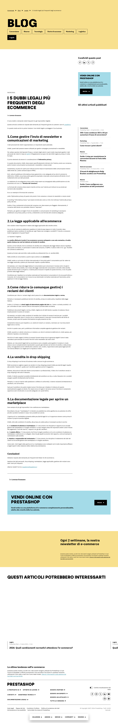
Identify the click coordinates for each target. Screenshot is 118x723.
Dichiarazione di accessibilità (16, 710)
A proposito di (14, 690)
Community (70, 717)
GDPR (28, 154)
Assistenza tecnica (27, 695)
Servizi (58, 717)
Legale (11, 37)
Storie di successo (54, 31)
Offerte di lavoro (31, 690)
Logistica (82, 31)
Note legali (10, 708)
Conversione (14, 31)
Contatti (11, 695)
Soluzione (37, 717)
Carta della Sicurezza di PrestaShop (38, 710)
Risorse (82, 717)
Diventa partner (57, 690)
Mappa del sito (20, 708)
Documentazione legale (17, 699)
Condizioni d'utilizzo (33, 708)
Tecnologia (38, 31)
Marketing (70, 31)
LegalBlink (67, 124)
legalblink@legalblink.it (29, 467)
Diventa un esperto (59, 693)
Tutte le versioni (58, 701)
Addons (48, 717)
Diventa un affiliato (59, 697)
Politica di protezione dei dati (50, 708)
